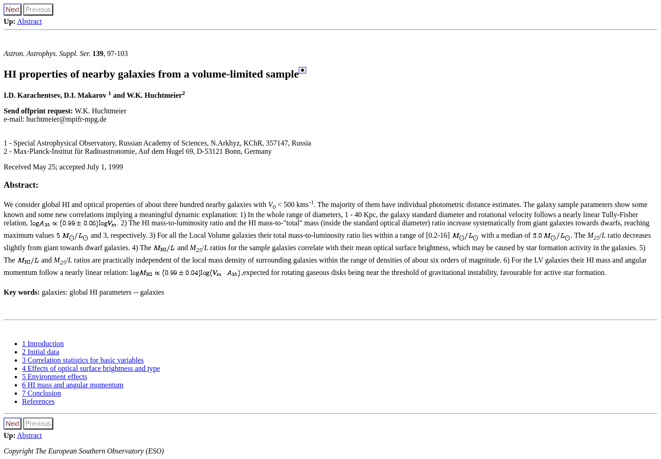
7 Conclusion (41, 393)
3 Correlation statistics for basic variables (83, 360)
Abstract (29, 21)
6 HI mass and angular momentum (72, 385)
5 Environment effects (54, 377)
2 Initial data (40, 352)
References (38, 401)
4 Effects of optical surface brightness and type (91, 368)
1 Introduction (43, 343)
